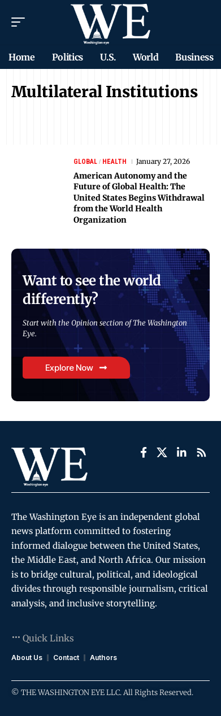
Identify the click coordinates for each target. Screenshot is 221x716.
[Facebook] (143, 453)
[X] (162, 453)
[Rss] (201, 453)
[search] (201, 22)
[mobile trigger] (21, 22)
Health (114, 162)
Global (85, 162)
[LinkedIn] (181, 453)
